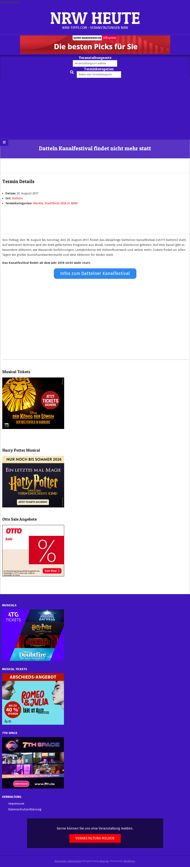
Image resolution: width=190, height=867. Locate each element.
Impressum (16, 803)
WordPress (129, 860)
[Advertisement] (95, 109)
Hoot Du (104, 860)
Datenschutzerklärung (24, 809)
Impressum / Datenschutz (67, 860)
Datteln (17, 198)
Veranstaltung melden (95, 838)
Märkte (38, 203)
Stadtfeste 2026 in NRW (61, 203)
